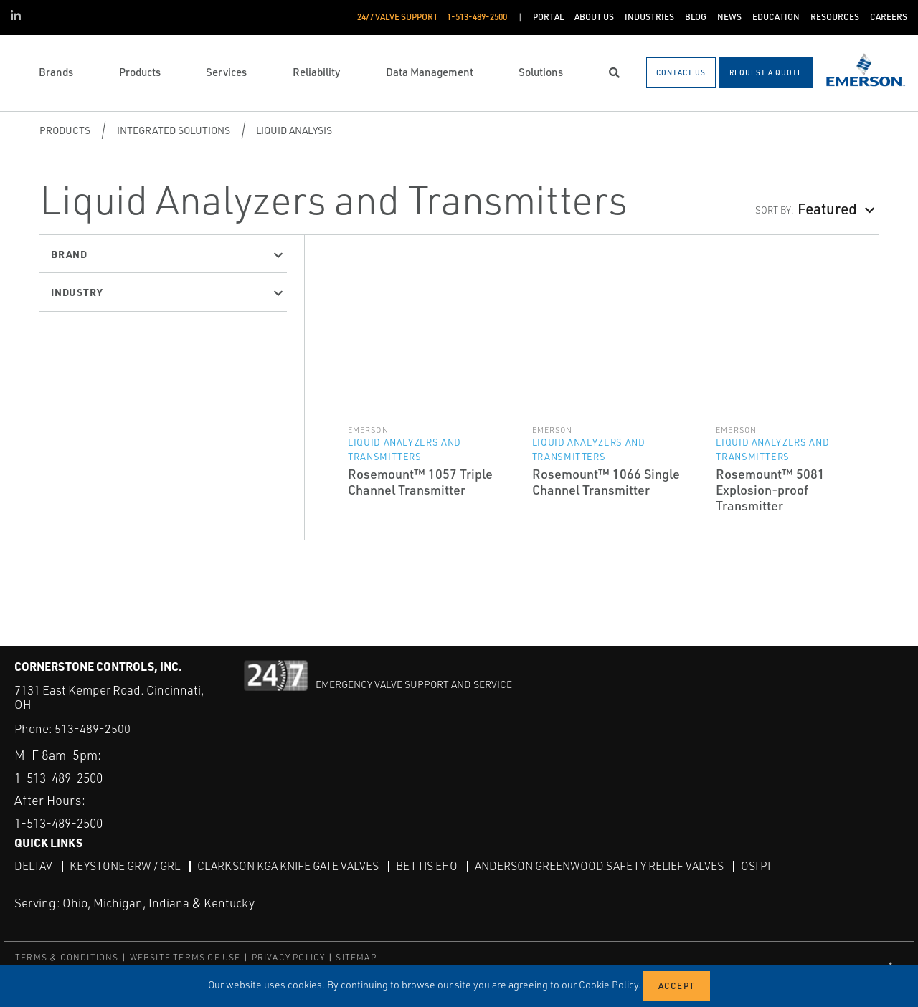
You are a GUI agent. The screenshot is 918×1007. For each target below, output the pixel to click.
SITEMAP (356, 956)
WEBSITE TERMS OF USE (185, 956)
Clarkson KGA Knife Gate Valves (292, 866)
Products (64, 130)
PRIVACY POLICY (289, 956)
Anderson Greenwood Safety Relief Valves (608, 866)
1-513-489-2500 (63, 777)
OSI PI (767, 866)
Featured (827, 208)
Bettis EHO (433, 866)
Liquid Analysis (294, 130)
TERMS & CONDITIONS (67, 956)
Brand (69, 253)
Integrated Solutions (173, 130)
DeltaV (33, 866)
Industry (77, 291)
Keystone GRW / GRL (126, 866)
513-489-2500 (93, 728)
